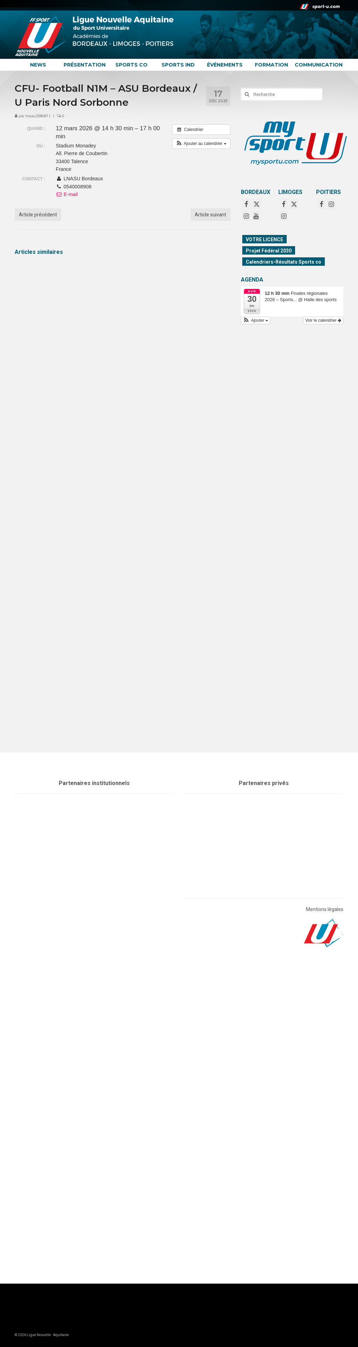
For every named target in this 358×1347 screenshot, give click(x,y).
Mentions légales (324, 909)
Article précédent (38, 214)
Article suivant (210, 214)
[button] (201, 143)
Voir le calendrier (323, 320)
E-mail (67, 194)
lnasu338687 (37, 116)
